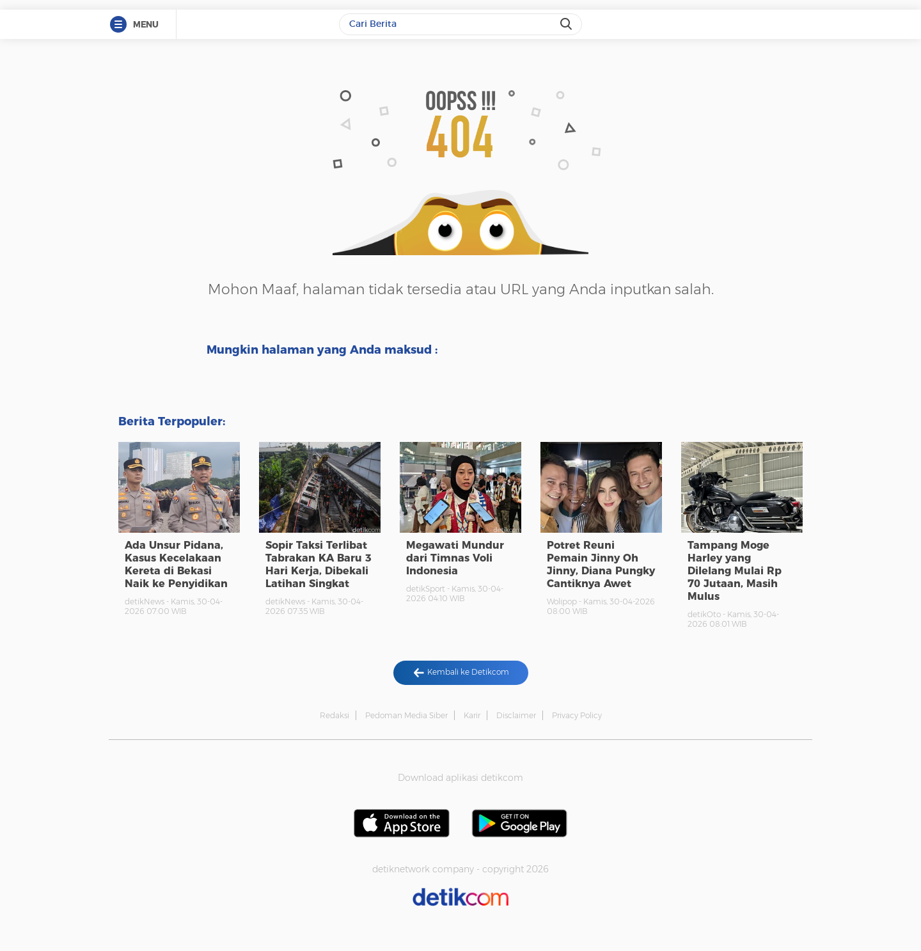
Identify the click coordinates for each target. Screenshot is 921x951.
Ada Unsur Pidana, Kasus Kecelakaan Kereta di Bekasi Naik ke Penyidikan (176, 564)
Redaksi (334, 715)
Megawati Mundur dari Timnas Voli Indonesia (455, 558)
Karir (472, 715)
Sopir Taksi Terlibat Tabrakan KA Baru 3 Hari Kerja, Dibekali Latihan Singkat (318, 564)
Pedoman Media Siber (406, 715)
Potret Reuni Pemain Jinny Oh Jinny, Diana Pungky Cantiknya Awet (601, 564)
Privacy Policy (577, 715)
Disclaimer (516, 715)
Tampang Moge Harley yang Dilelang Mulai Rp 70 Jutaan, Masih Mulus (735, 570)
